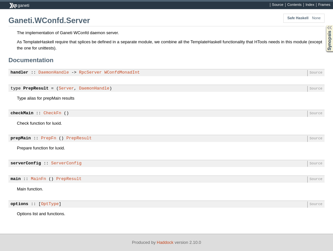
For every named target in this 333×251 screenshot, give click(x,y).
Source (277, 5)
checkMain (22, 113)
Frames (324, 5)
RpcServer (90, 73)
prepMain (21, 138)
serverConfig (26, 163)
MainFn (38, 179)
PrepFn (48, 138)
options (20, 204)
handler (20, 73)
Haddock (165, 242)
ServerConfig (66, 163)
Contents (294, 5)
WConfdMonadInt (122, 73)
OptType (50, 204)
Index (309, 5)
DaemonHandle (53, 73)
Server (66, 88)
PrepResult (36, 88)
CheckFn (52, 113)
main (16, 179)
